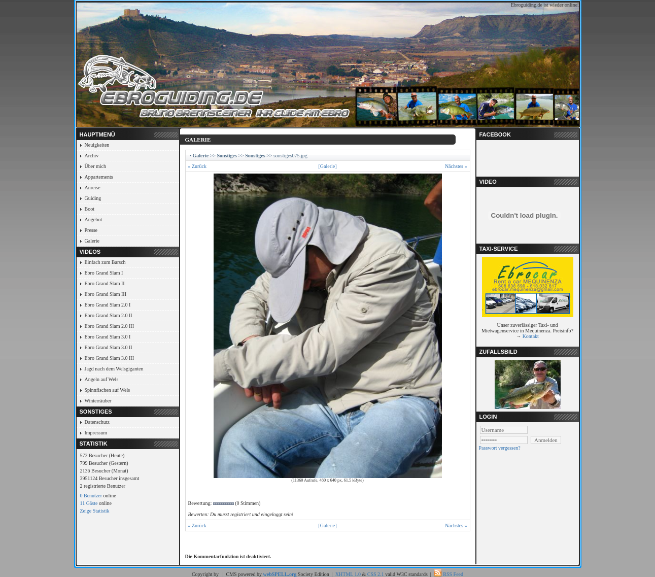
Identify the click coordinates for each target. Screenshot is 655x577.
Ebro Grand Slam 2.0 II (108, 315)
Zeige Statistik (95, 511)
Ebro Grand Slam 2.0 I (108, 305)
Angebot (93, 219)
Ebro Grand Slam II (105, 283)
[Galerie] (327, 166)
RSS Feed (453, 574)
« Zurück (197, 166)
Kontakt (531, 336)
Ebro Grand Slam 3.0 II (108, 347)
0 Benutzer (91, 495)
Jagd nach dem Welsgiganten (114, 368)
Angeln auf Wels (102, 379)
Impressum (96, 432)
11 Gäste (89, 503)
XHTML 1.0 (348, 574)
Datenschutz (97, 422)
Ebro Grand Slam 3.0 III (109, 358)
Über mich (96, 166)
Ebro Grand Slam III (105, 294)
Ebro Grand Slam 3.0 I (108, 337)
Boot (89, 209)
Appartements (99, 177)
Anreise (92, 187)
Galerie (92, 241)
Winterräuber (98, 400)
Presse (91, 230)
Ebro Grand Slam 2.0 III (109, 326)
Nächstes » (456, 166)
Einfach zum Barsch (105, 262)
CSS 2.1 (375, 574)
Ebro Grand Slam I (104, 273)
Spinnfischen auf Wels (107, 390)
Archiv (92, 155)
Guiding (93, 198)
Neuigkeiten (97, 145)
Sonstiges (226, 155)
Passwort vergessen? (500, 448)
